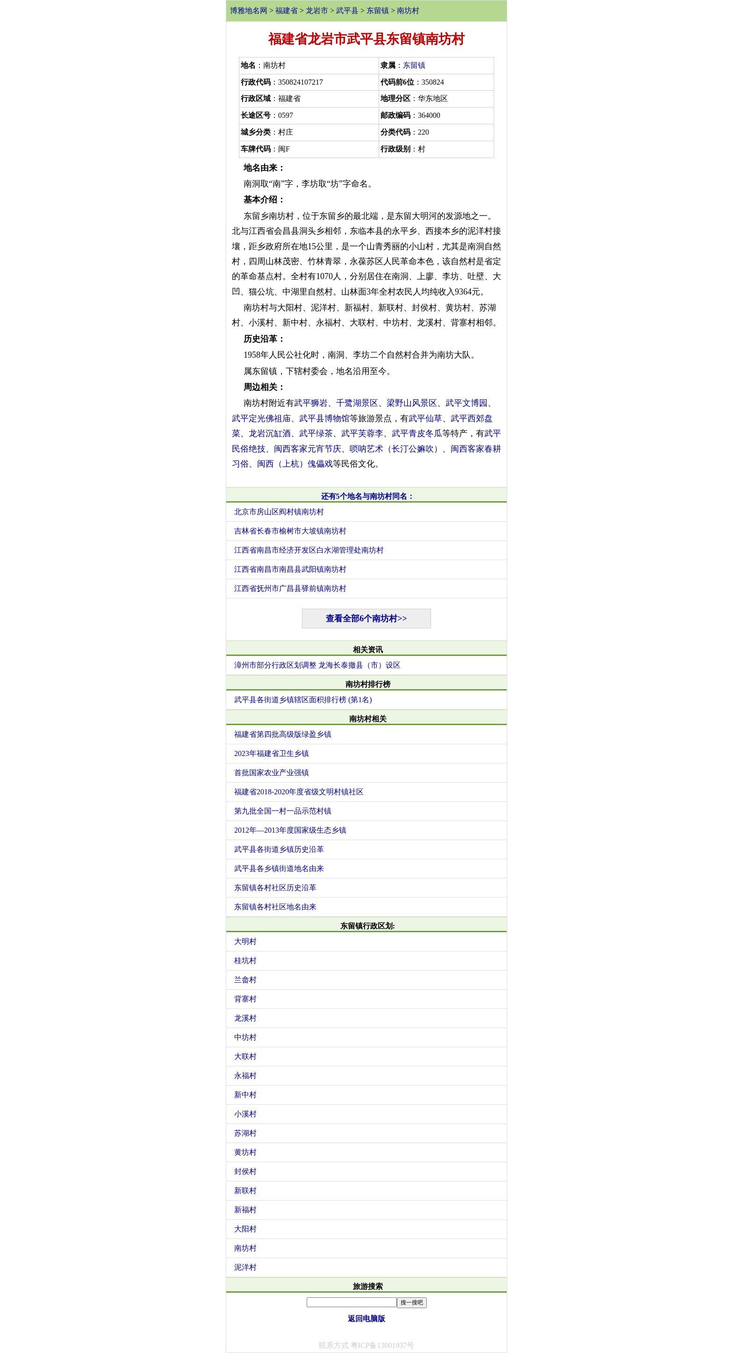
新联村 (245, 1191)
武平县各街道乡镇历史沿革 (279, 849)
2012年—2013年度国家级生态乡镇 (290, 830)
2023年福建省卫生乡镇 (271, 753)
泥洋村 (245, 1267)
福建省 (286, 10)
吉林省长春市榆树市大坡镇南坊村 (290, 531)
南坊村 (408, 10)
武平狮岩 (311, 403)
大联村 (245, 1056)
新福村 (245, 1210)
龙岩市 (317, 10)
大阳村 (245, 1229)
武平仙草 (425, 418)
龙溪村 (245, 1018)
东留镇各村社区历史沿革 (275, 888)
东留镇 (377, 10)
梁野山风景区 (412, 403)
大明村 (245, 941)
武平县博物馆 (324, 418)
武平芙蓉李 (362, 433)
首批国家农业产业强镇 (271, 773)
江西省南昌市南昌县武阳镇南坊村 (290, 569)
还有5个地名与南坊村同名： (368, 496)
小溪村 (245, 1114)
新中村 (245, 1095)
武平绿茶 (316, 433)
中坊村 (245, 1037)
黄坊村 (245, 1152)
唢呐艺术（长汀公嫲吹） (396, 448)
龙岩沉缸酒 (270, 433)
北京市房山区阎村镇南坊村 (279, 512)
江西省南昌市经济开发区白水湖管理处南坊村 (309, 550)
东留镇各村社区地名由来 (275, 907)
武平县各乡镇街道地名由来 (279, 868)
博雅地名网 (248, 10)
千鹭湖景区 (357, 403)
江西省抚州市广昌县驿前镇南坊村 (290, 588)
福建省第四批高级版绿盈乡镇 (282, 734)
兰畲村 (245, 980)
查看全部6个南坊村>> (366, 618)
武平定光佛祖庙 (261, 418)
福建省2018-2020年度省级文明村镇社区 (299, 792)
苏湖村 (245, 1133)
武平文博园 (467, 403)
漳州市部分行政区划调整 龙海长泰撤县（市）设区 (317, 665)
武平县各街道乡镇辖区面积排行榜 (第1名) (303, 700)
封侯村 (245, 1171)
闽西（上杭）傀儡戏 (295, 463)
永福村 (245, 1076)
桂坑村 (245, 960)
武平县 (347, 10)
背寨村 (245, 999)
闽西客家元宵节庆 (307, 448)
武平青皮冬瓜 (417, 433)
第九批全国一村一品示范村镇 (282, 811)
